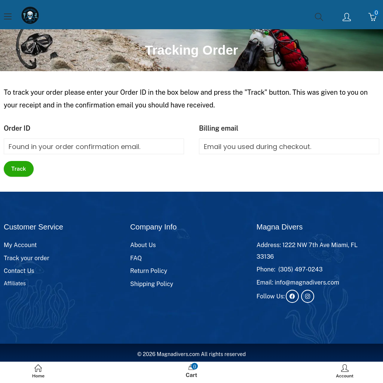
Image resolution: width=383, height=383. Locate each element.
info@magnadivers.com (307, 282)
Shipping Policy (151, 284)
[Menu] (8, 17)
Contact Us (19, 270)
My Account (20, 245)
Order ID (17, 128)
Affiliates (15, 283)
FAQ (136, 258)
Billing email (218, 128)
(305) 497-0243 (300, 269)
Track (18, 168)
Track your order (26, 258)
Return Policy (148, 270)
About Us (143, 245)
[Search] (320, 17)
